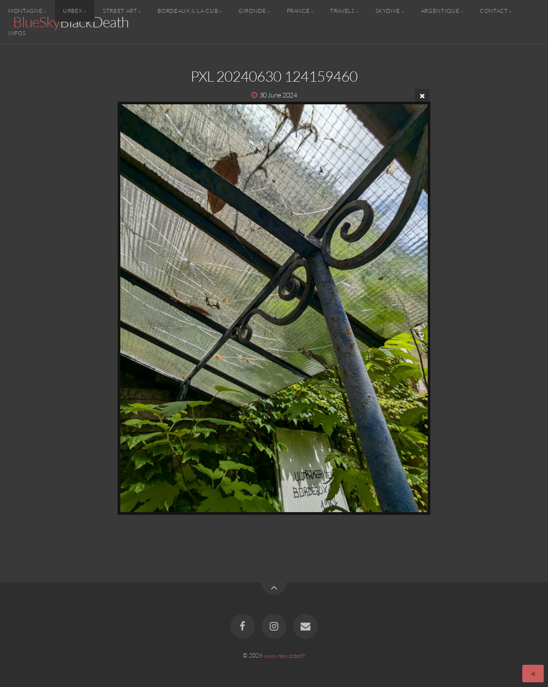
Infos (17, 32)
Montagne (25, 10)
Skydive (387, 10)
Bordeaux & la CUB (188, 10)
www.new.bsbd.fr (284, 655)
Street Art (120, 10)
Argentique (440, 10)
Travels (342, 10)
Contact (494, 10)
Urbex (72, 10)
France (298, 10)
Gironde (252, 10)
